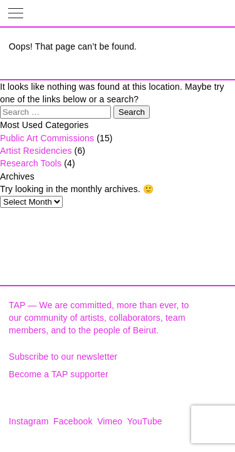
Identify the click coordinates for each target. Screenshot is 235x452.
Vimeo (109, 421)
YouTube (144, 421)
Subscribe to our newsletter (63, 357)
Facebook (73, 421)
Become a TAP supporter (58, 374)
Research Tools (30, 163)
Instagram (29, 421)
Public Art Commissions (47, 138)
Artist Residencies (36, 151)
